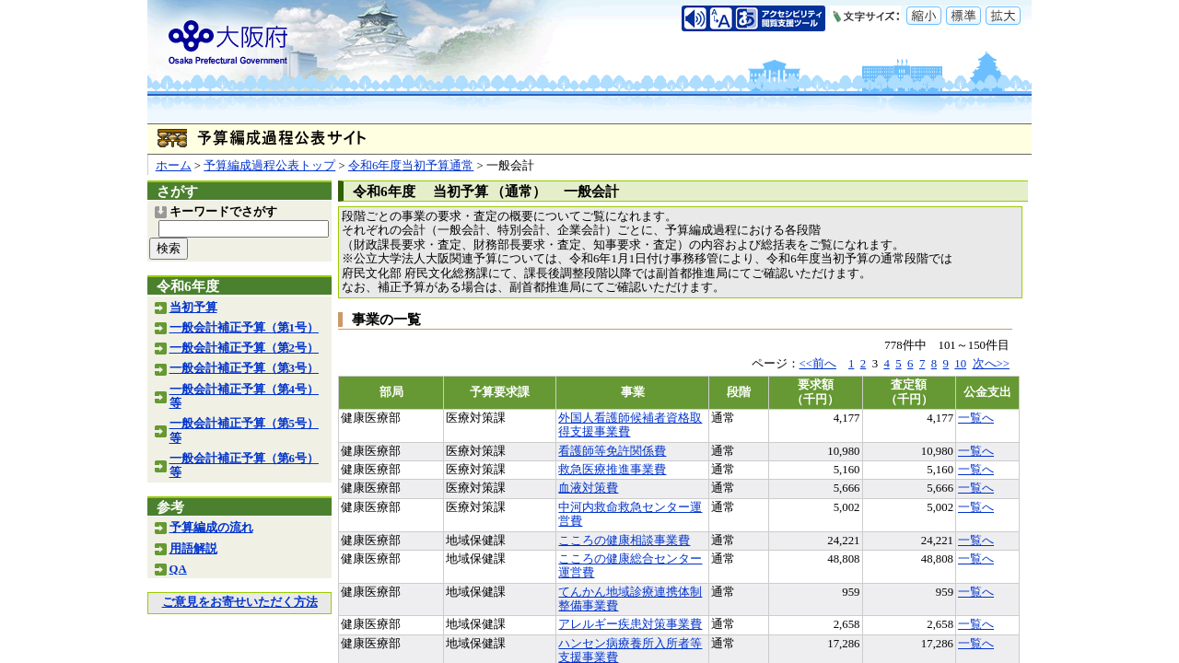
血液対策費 (588, 488)
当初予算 (193, 307)
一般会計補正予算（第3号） (244, 368)
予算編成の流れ (211, 527)
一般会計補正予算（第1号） (244, 327)
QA (178, 569)
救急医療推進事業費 (612, 469)
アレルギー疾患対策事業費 (630, 624)
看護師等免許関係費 (612, 451)
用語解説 (193, 548)
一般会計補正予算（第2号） (244, 348)
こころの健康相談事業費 (624, 540)
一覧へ (976, 418)
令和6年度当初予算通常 (410, 165)
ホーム (174, 165)
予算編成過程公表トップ (269, 165)
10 (960, 363)
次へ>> (991, 363)
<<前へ (818, 363)
